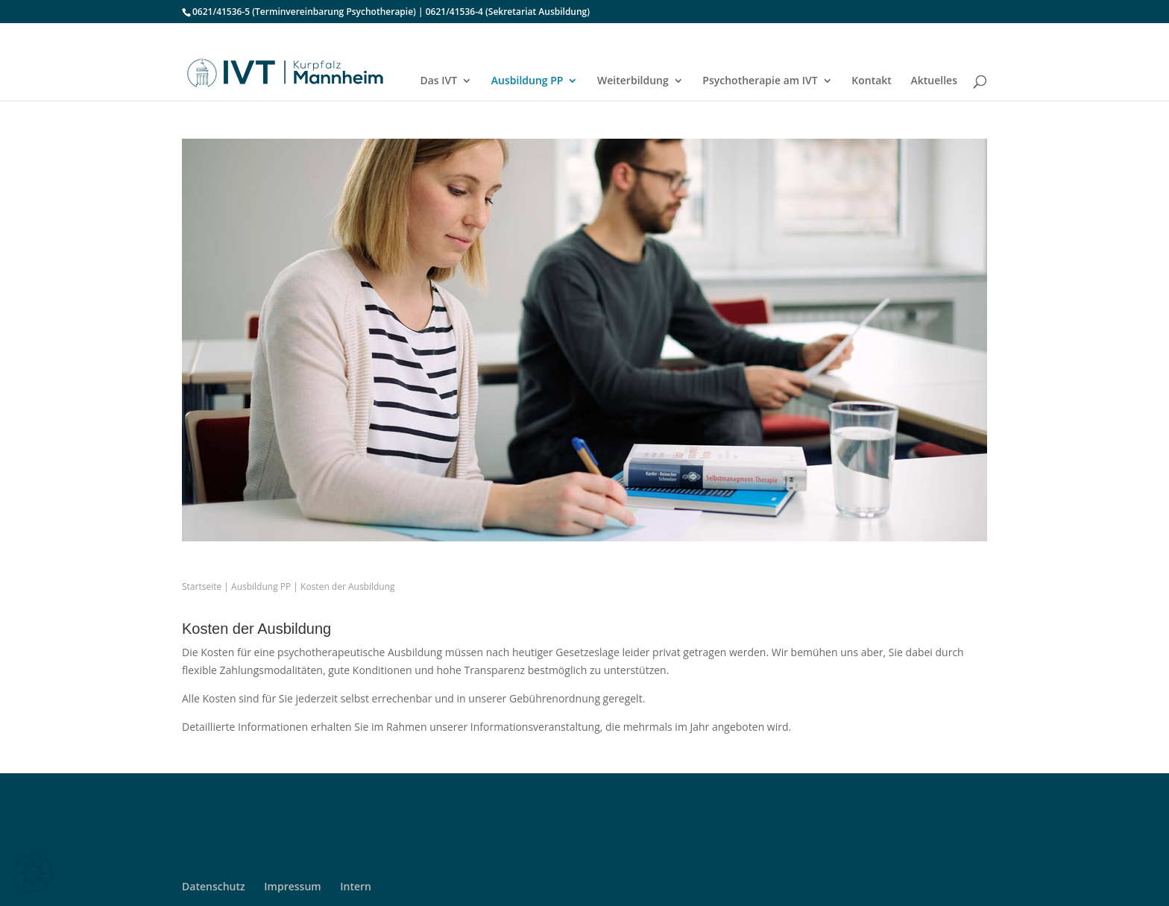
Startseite (201, 586)
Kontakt (871, 81)
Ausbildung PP (527, 81)
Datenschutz (213, 886)
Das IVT (438, 81)
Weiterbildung (633, 81)
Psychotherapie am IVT (759, 81)
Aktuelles (934, 81)
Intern (355, 886)
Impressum (292, 886)
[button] (33, 873)
